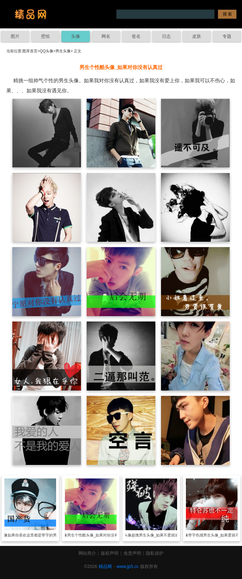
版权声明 (109, 553)
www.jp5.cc (128, 566)
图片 (15, 36)
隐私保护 (155, 553)
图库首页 (29, 51)
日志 (166, 36)
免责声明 (132, 553)
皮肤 (196, 36)
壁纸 (45, 36)
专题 (226, 36)
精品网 (105, 566)
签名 (136, 36)
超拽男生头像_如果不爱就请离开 (159, 535)
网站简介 (87, 553)
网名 (105, 36)
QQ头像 (46, 51)
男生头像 (63, 51)
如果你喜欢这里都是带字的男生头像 (38, 535)
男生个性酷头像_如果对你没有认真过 (98, 535)
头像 (75, 36)
